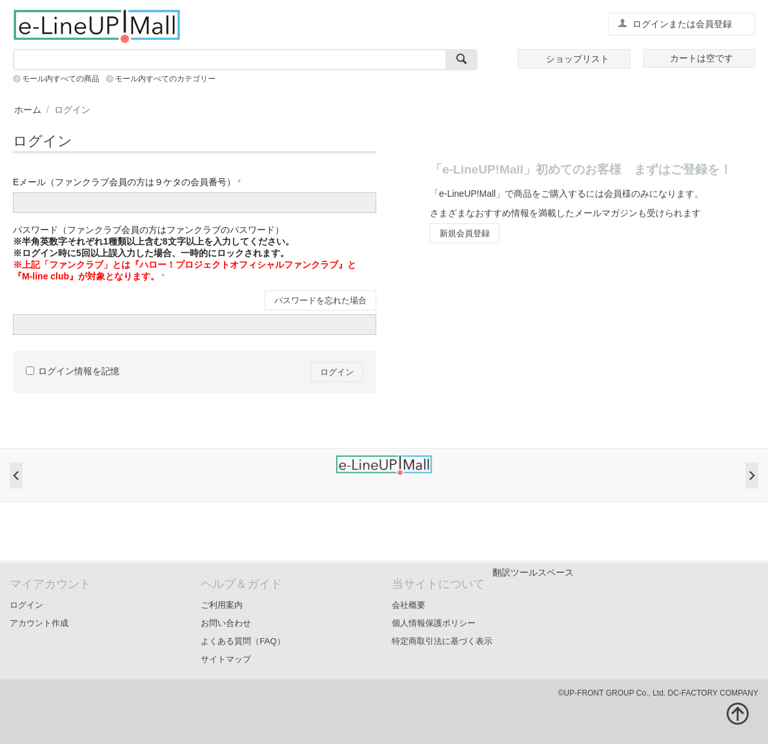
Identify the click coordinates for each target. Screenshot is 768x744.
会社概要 (408, 605)
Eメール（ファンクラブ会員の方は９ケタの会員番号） (124, 182)
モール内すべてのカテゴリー (165, 78)
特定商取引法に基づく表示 (442, 641)
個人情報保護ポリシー (434, 623)
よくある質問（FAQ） (243, 641)
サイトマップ (226, 659)
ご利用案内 (222, 605)
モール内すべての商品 (60, 78)
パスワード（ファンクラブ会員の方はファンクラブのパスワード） (184, 253)
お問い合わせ (226, 623)
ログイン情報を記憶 (72, 371)
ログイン (337, 372)
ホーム (27, 110)
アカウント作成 (39, 623)
